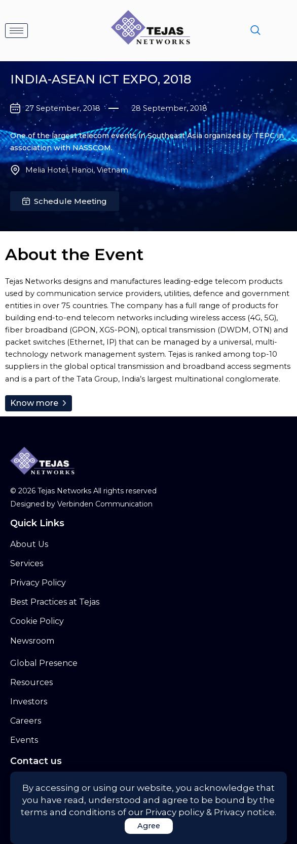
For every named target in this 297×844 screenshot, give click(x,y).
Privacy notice (244, 812)
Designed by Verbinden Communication (81, 504)
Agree (148, 825)
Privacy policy (174, 812)
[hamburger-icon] (16, 30)
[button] (64, 201)
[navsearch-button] (255, 31)
